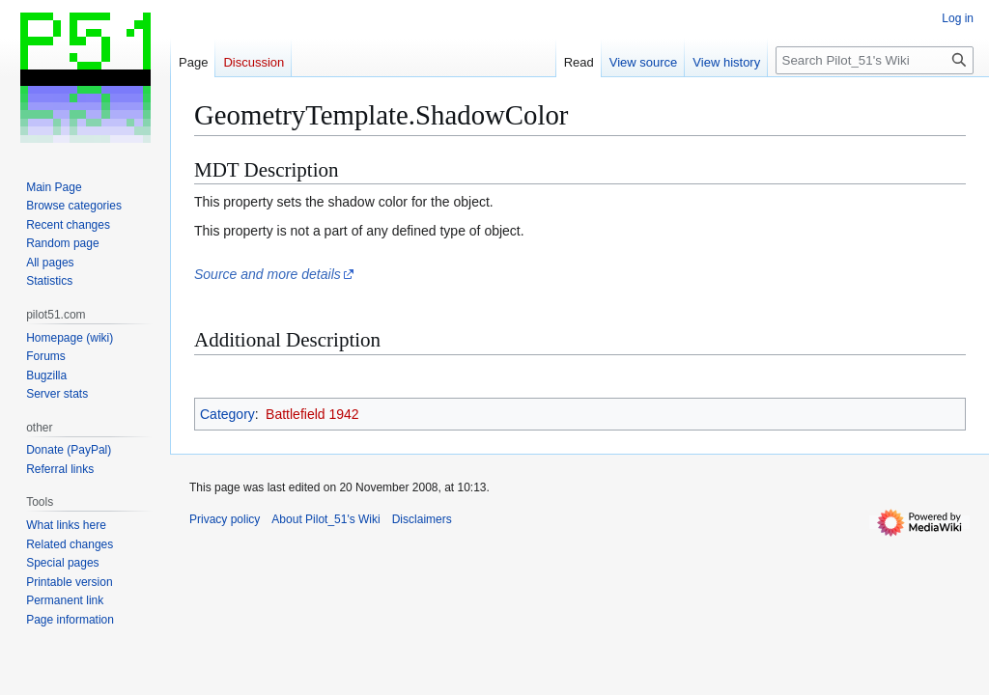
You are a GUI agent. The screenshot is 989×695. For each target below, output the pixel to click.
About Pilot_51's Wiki (325, 519)
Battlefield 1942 (312, 414)
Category (227, 414)
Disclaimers (422, 519)
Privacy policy (224, 519)
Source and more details (267, 274)
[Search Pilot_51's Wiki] (875, 60)
